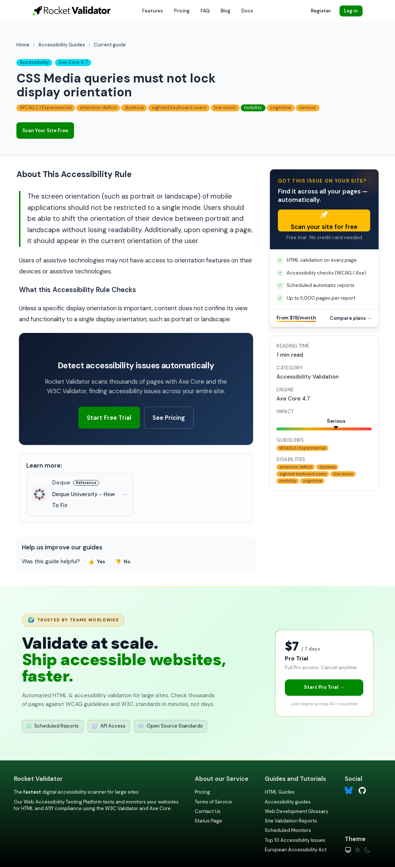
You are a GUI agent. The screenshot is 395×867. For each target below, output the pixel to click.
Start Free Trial (109, 418)
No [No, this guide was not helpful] (123, 562)
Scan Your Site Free (45, 130)
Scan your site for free (324, 221)
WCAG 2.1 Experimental (46, 107)
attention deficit (98, 107)
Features (152, 11)
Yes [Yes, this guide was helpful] (96, 562)
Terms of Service (213, 802)
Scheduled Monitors (288, 830)
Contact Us (208, 811)
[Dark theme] (367, 850)
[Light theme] (357, 850)
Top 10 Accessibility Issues (295, 840)
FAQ (205, 11)
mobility (253, 107)
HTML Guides (280, 792)
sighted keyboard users (179, 107)
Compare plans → (351, 318)
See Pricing (168, 418)
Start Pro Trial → (324, 687)
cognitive (280, 107)
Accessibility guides (288, 802)
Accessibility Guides (61, 45)
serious (307, 107)
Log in (351, 11)
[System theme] (348, 850)
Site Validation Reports (291, 821)
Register (321, 11)
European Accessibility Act (295, 850)
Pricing (182, 11)
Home (23, 45)
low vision (225, 107)
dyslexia (134, 107)
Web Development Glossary (296, 811)
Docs (247, 11)
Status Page (208, 821)
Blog (226, 11)
